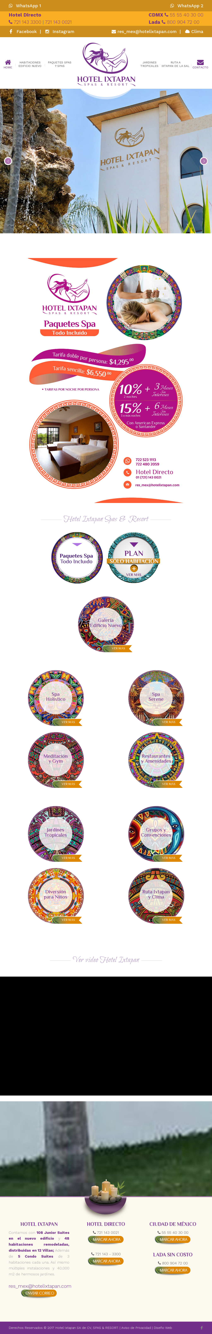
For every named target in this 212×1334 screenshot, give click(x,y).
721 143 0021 (58, 22)
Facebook (23, 31)
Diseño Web (163, 1328)
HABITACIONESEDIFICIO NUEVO (29, 64)
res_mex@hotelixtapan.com (144, 31)
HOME (8, 64)
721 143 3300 (26, 22)
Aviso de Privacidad (136, 1328)
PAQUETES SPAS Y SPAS (59, 64)
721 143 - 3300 (106, 1254)
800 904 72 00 (174, 22)
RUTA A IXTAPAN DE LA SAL (175, 64)
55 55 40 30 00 (176, 15)
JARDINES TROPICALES (149, 64)
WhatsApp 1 (25, 5)
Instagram (59, 31)
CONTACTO (200, 64)
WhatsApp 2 (186, 5)
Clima (194, 31)
